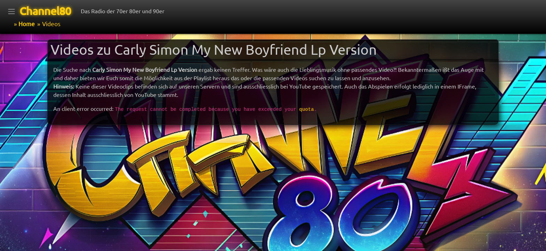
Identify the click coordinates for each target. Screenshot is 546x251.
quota (306, 109)
